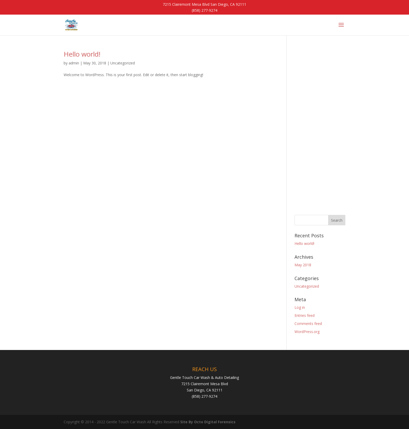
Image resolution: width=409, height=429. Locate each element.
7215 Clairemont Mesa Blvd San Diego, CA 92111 (204, 4)
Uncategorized (122, 63)
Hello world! (82, 54)
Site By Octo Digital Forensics (208, 421)
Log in (299, 307)
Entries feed (304, 315)
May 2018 (302, 264)
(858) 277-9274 (204, 10)
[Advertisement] (319, 129)
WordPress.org (307, 331)
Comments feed (308, 323)
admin (74, 63)
